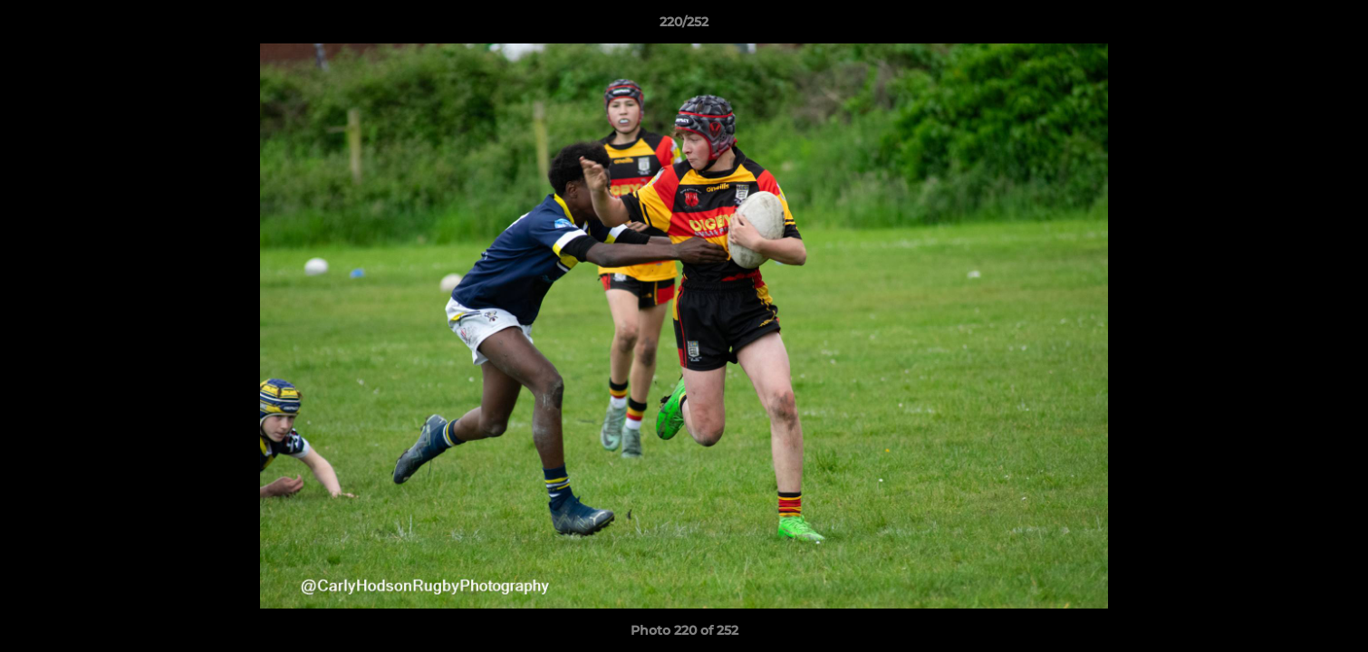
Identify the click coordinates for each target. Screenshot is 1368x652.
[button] (1335, 26)
